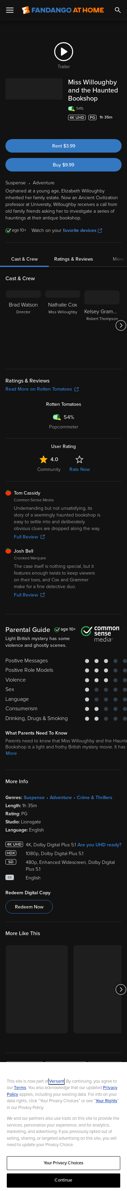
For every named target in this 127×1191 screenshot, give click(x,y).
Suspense (34, 797)
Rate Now (79, 469)
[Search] (117, 10)
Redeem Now (29, 907)
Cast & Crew (24, 259)
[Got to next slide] (120, 325)
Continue (63, 1180)
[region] (63, 1126)
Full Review (29, 537)
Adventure (61, 797)
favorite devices (82, 230)
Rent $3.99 (63, 146)
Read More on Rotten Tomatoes (42, 389)
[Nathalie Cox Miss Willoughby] (63, 325)
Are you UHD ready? (99, 845)
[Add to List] (118, 127)
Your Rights (106, 1101)
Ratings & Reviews (73, 259)
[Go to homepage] (62, 10)
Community (49, 469)
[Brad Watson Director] (23, 325)
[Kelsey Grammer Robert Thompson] (102, 325)
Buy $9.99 (63, 165)
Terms (20, 1087)
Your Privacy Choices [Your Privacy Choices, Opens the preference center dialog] (64, 1163)
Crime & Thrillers (94, 797)
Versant (56, 1081)
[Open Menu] (10, 10)
